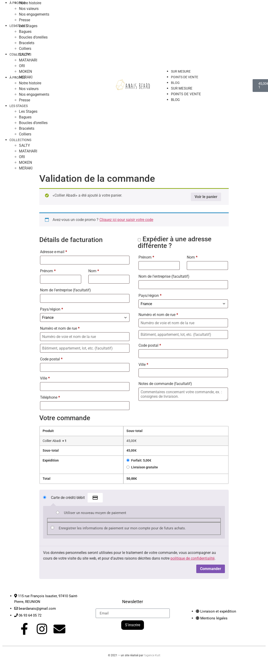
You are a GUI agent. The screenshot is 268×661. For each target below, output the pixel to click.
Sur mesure (181, 88)
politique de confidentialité (192, 558)
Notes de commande (165, 383)
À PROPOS (17, 77)
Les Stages (28, 26)
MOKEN (25, 71)
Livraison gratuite (144, 467)
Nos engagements (34, 14)
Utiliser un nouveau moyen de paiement (95, 513)
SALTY (24, 54)
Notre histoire (30, 83)
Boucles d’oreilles (33, 37)
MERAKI (25, 77)
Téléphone (50, 397)
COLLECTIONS (20, 140)
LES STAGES (18, 26)
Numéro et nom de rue (60, 328)
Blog (175, 83)
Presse (24, 100)
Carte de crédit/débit (77, 497)
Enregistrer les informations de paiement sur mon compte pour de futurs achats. (122, 528)
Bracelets (26, 43)
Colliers (25, 134)
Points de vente (184, 77)
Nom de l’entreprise (65, 290)
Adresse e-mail (53, 252)
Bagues (25, 31)
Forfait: (141, 460)
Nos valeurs (29, 8)
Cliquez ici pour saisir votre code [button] (126, 219)
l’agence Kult (152, 653)
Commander (210, 568)
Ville (45, 378)
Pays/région (51, 309)
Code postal (51, 359)
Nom (93, 271)
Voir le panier (206, 196)
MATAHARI (28, 60)
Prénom (48, 271)
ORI (22, 66)
